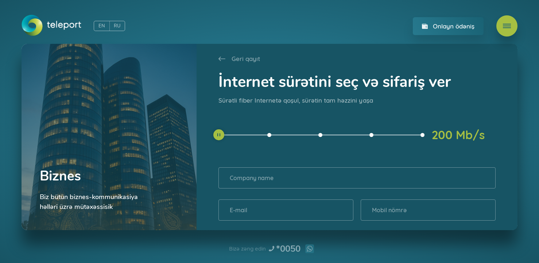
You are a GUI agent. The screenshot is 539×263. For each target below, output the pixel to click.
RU (117, 26)
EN (101, 26)
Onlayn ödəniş (453, 26)
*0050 (288, 248)
